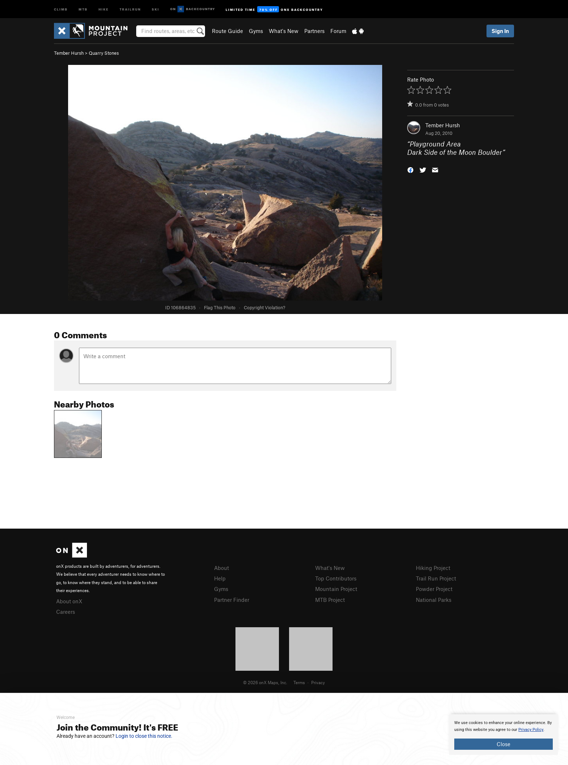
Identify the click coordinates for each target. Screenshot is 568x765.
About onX (69, 601)
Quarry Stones (104, 53)
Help (220, 578)
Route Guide (227, 31)
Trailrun (130, 9)
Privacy (318, 682)
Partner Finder (231, 599)
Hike (104, 9)
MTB (83, 9)
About (221, 568)
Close (503, 744)
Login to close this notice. (144, 736)
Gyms (256, 31)
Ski (155, 9)
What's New (283, 31)
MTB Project (330, 599)
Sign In (500, 31)
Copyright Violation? (264, 307)
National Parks (433, 599)
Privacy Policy (530, 729)
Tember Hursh (69, 53)
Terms (299, 682)
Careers (65, 611)
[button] (410, 169)
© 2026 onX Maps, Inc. (265, 682)
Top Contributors (335, 578)
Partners (314, 31)
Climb (61, 9)
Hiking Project (433, 568)
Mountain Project (336, 589)
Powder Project (434, 589)
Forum (338, 31)
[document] (503, 734)
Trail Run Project (436, 578)
